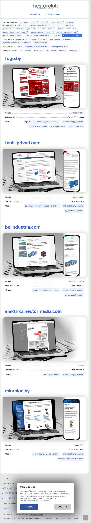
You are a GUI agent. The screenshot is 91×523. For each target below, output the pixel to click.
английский (26, 51)
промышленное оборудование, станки (19, 29)
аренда (44, 22)
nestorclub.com (8, 508)
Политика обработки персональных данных (21, 518)
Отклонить (63, 507)
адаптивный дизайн (38, 39)
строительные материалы (67, 32)
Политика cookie (51, 518)
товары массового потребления (37, 35)
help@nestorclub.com (11, 503)
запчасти (70, 22)
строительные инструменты (42, 32)
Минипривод (78, 197)
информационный (38, 25)
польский (74, 51)
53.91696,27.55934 (12, 488)
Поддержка (52, 14)
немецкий (63, 51)
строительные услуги (12, 35)
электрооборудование (72, 35)
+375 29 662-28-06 (11, 498)
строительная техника (67, 29)
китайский (51, 51)
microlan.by (17, 390)
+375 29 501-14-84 (11, 493)
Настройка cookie (70, 518)
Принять (29, 507)
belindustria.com (23, 227)
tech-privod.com (23, 142)
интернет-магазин (11, 43)
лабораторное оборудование (61, 25)
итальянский (39, 51)
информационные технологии (15, 25)
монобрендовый (59, 47)
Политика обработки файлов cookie (34, 501)
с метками (26, 43)
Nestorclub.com (37, 515)
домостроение (57, 22)
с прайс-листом (40, 43)
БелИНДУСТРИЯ (76, 281)
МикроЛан (79, 445)
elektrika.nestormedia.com (33, 311)
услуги (57, 35)
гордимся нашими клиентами (37, 47)
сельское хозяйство (46, 29)
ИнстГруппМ (78, 113)
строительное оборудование (15, 32)
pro (20, 47)
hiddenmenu (21, 39)
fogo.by (13, 58)
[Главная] (45, 9)
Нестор (80, 365)
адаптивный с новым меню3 (61, 39)
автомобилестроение (29, 22)
